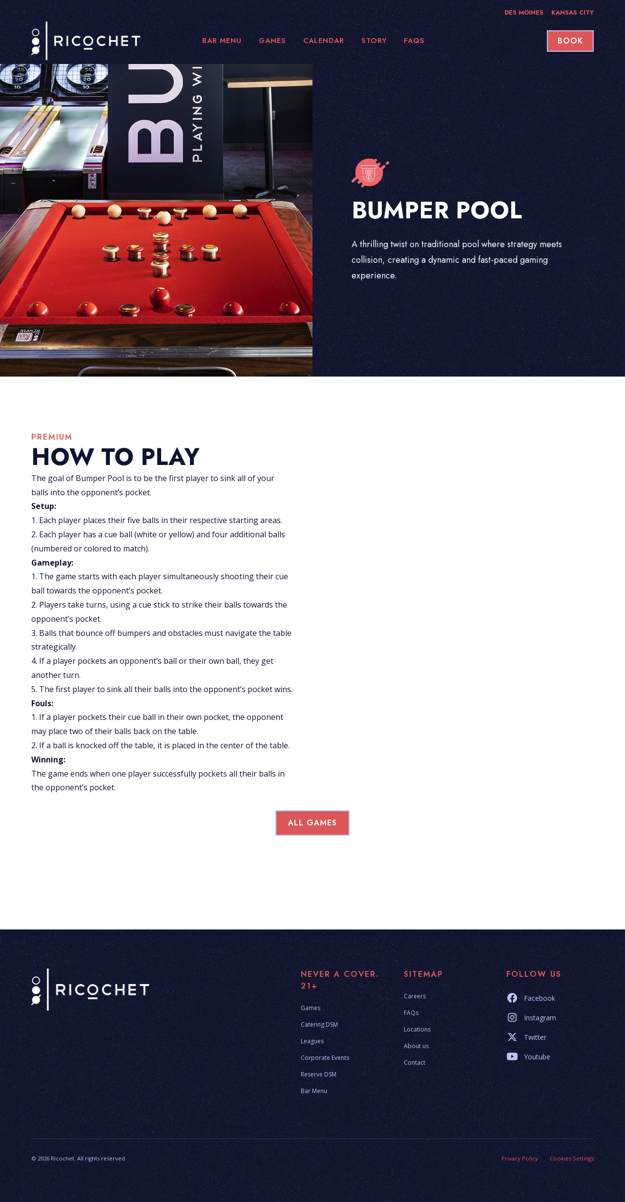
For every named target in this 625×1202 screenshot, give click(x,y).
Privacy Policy (519, 1158)
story (374, 40)
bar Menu (222, 40)
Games (310, 1008)
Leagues (312, 1041)
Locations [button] (417, 1029)
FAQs (411, 1013)
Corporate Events (325, 1058)
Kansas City (572, 12)
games (272, 40)
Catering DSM (319, 1024)
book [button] (570, 40)
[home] (89, 40)
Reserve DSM (318, 1074)
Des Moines (523, 12)
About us (416, 1046)
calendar (323, 40)
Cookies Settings (572, 1158)
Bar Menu (314, 1091)
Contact (414, 1062)
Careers (415, 996)
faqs (414, 40)
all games (312, 822)
